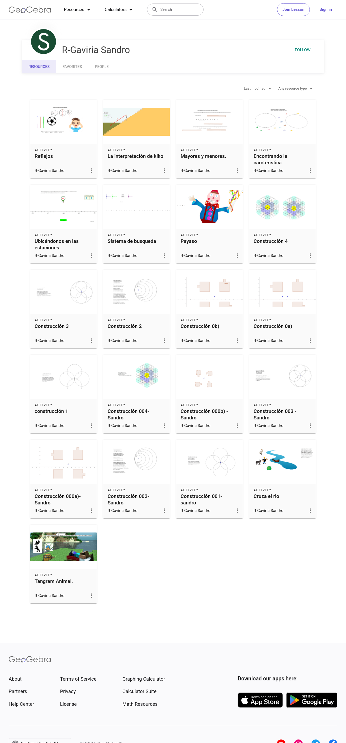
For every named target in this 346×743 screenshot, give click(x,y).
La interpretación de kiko (135, 156)
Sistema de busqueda (132, 241)
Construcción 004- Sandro (128, 414)
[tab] (78, 9)
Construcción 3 (52, 326)
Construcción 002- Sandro (128, 499)
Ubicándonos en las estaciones (57, 244)
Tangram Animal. (54, 581)
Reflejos (44, 156)
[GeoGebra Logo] (30, 9)
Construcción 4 (271, 241)
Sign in (326, 9)
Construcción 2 (125, 326)
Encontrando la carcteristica (270, 159)
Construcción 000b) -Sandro (204, 414)
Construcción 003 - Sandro (275, 414)
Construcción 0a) (273, 326)
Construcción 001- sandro (201, 499)
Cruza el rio (266, 496)
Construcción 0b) (200, 326)
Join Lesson (293, 9)
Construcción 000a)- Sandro (58, 499)
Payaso (189, 241)
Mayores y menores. (203, 156)
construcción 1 (51, 411)
